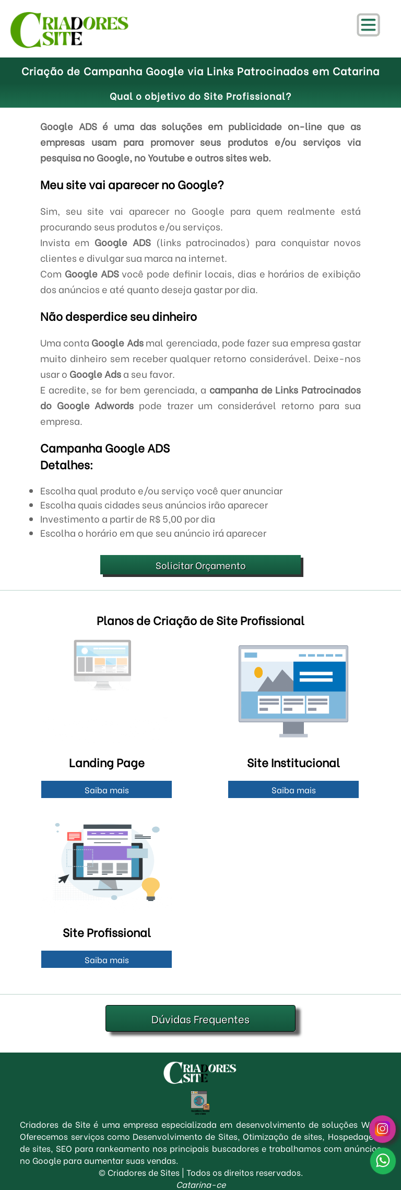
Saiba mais (107, 789)
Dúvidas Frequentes (200, 1018)
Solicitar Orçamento (201, 565)
